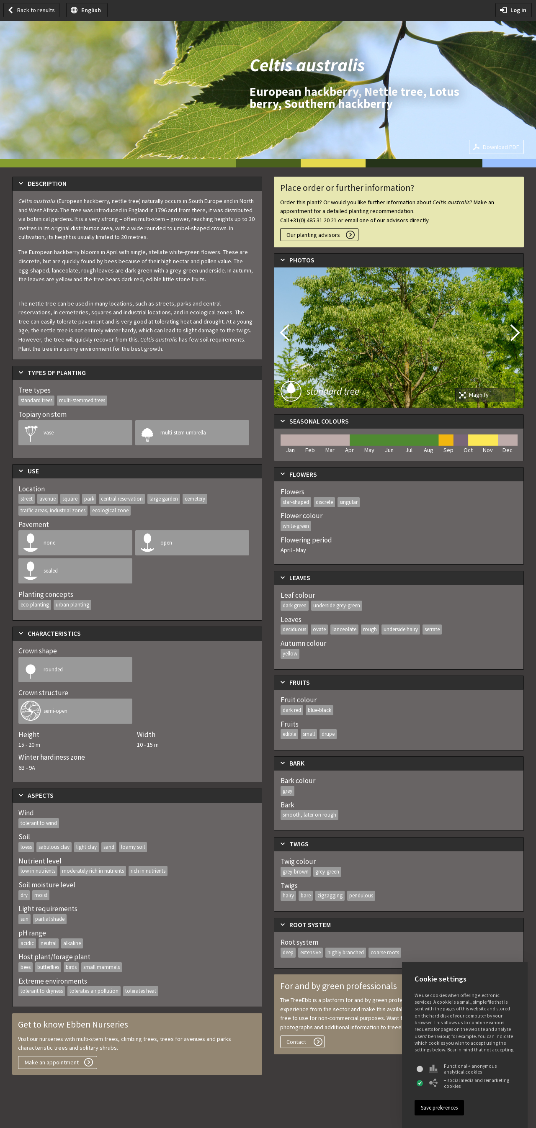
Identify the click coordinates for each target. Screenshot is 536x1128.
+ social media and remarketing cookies (469, 1083)
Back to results (36, 10)
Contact (296, 1042)
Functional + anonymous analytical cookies (463, 1069)
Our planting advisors (313, 235)
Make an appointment (52, 1062)
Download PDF (501, 147)
